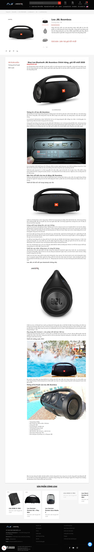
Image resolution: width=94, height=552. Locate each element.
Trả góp (65, 536)
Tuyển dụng (38, 533)
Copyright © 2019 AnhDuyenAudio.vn (25, 546)
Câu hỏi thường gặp (40, 541)
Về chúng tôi (38, 528)
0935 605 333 (13, 539)
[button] (47, 47)
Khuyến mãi (38, 525)
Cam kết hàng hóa (68, 525)
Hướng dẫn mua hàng (68, 533)
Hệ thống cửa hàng (40, 536)
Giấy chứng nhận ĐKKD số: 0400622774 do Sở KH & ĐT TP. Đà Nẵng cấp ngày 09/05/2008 (24, 549)
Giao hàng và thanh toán (69, 528)
